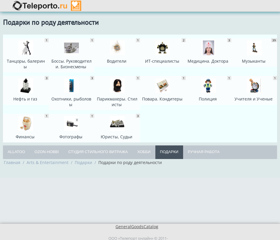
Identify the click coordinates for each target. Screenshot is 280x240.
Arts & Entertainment (48, 162)
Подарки (169, 152)
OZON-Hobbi (47, 152)
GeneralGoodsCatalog (136, 226)
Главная (12, 162)
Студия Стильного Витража (98, 152)
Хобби (144, 152)
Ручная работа (204, 152)
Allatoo (16, 152)
